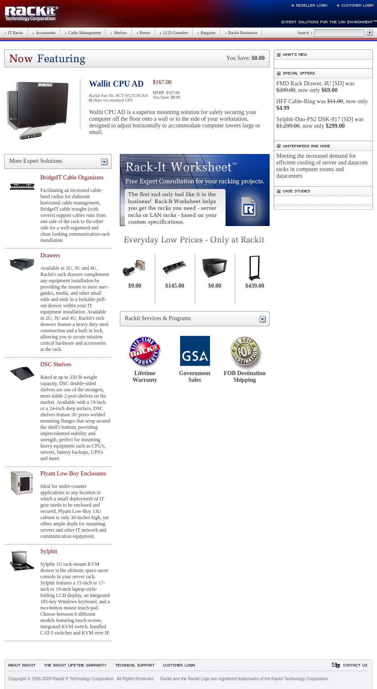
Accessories (43, 32)
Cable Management (83, 32)
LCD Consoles (174, 32)
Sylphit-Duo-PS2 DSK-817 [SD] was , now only (320, 122)
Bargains (206, 32)
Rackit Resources (241, 32)
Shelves (118, 32)
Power (143, 32)
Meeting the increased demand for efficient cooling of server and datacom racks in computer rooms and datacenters (321, 166)
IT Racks (14, 32)
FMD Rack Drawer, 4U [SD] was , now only (315, 86)
